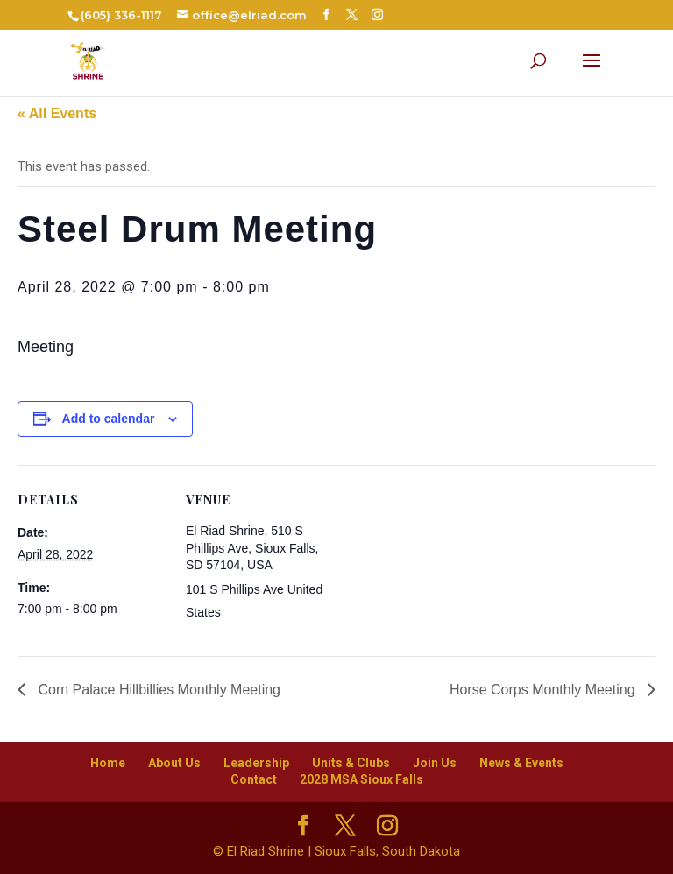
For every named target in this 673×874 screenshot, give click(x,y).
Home (107, 763)
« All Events (57, 113)
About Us (174, 763)
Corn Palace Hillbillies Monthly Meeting (157, 689)
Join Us (435, 763)
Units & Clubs (351, 763)
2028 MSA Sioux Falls (361, 779)
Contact (253, 779)
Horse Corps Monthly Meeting (544, 689)
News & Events (521, 763)
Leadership (256, 763)
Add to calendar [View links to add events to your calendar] (108, 419)
